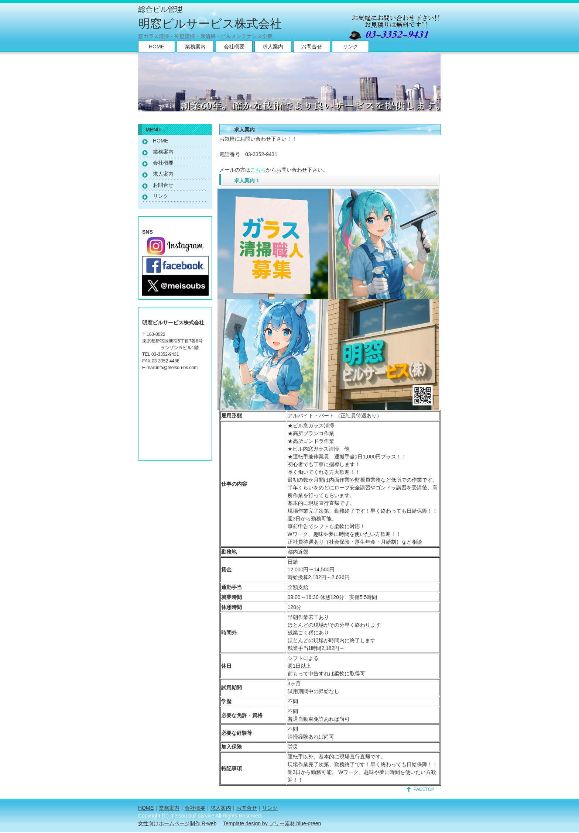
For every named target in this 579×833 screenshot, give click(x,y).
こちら (258, 170)
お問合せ (311, 46)
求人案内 (273, 46)
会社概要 (234, 46)
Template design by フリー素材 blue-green (272, 823)
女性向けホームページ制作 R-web (177, 823)
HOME (156, 46)
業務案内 (195, 46)
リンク (350, 46)
